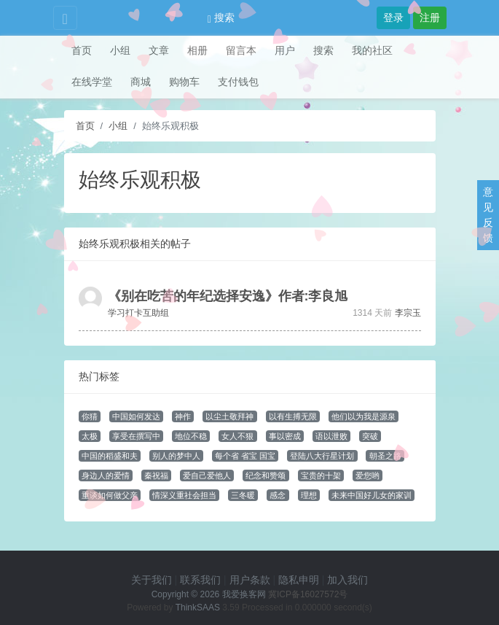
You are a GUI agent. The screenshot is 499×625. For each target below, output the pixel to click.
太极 (90, 436)
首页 (81, 50)
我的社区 (372, 50)
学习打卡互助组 (138, 313)
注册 (430, 17)
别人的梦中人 (176, 455)
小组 (120, 50)
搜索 (221, 17)
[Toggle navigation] (65, 18)
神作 (183, 416)
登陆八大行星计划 (322, 455)
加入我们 (347, 580)
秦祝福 (156, 475)
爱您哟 (367, 475)
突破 (370, 436)
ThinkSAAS (198, 607)
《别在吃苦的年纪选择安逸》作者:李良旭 (228, 296)
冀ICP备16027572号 (307, 594)
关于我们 (151, 580)
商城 (140, 82)
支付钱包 (238, 82)
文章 (159, 50)
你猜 (90, 416)
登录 (393, 17)
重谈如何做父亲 (110, 495)
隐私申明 (298, 580)
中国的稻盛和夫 (110, 455)
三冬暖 (243, 495)
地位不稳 (191, 436)
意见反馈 (488, 215)
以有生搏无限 (293, 416)
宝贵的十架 (321, 475)
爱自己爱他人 (207, 475)
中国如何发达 (136, 416)
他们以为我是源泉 (363, 416)
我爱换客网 (244, 594)
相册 (197, 50)
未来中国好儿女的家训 (371, 495)
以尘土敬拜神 (229, 416)
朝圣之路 (385, 455)
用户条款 (249, 580)
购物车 (184, 82)
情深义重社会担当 (184, 495)
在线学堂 (91, 82)
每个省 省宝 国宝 (245, 455)
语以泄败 (331, 436)
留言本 (241, 50)
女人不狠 (237, 436)
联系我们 (200, 580)
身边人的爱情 (106, 475)
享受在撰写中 (136, 436)
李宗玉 (408, 313)
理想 (309, 495)
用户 (285, 50)
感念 (278, 495)
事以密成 (285, 436)
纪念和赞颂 (265, 475)
